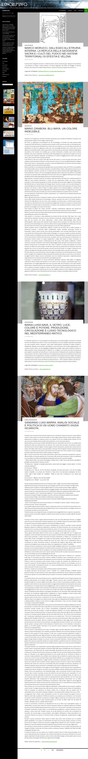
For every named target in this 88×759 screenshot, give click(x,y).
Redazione (80, 10)
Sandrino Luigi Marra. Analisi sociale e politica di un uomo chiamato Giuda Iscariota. (52, 425)
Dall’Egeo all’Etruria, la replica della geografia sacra (51, 71)
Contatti (70, 10)
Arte (3, 63)
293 (53, 750)
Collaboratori (62, 10)
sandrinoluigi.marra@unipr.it (49, 741)
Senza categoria (5, 68)
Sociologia (4, 70)
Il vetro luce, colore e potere (45, 365)
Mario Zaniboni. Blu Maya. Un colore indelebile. (51, 130)
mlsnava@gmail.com (44, 369)
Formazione (4, 65)
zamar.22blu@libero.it (44, 275)
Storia (26, 419)
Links (75, 10)
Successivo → (60, 750)
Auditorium (6, 10)
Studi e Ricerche (29, 45)
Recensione (4, 67)
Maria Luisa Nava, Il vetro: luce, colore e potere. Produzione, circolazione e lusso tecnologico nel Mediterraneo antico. (50, 329)
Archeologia (28, 125)
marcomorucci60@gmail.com (46, 75)
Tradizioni (4, 76)
